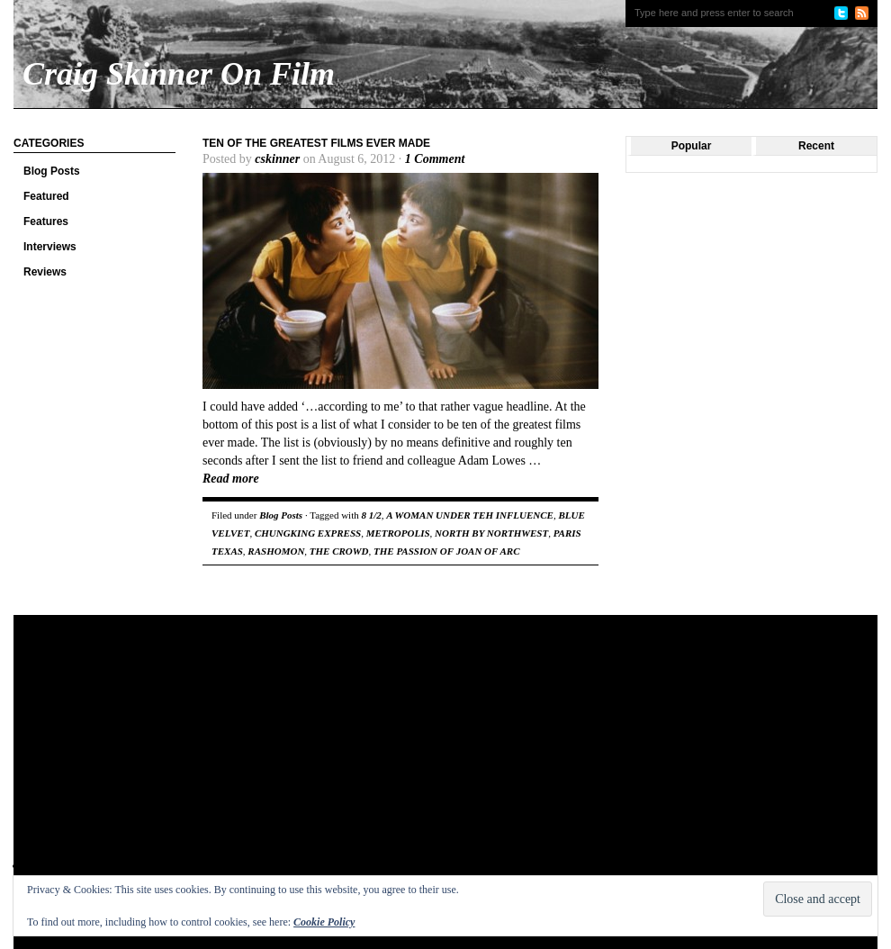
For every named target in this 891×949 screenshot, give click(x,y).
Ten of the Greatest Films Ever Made (316, 143)
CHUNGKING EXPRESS (308, 533)
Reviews (45, 272)
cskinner (277, 159)
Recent (816, 146)
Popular (691, 146)
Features (45, 221)
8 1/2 (371, 515)
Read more (230, 478)
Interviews (49, 246)
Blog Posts (51, 171)
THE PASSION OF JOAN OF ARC (447, 551)
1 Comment (435, 159)
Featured (46, 196)
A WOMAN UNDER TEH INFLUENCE (470, 515)
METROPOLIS (398, 533)
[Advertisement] (297, 759)
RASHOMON (276, 551)
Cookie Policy (324, 922)
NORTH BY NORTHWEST (491, 533)
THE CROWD (339, 551)
